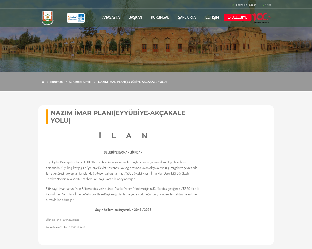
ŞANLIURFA (187, 17)
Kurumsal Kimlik (80, 82)
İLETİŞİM (212, 17)
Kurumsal (57, 82)
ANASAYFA (111, 17)
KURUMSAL (160, 17)
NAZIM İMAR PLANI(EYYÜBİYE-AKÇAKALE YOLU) (132, 82)
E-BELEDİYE (237, 17)
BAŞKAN (135, 17)
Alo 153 (266, 5)
